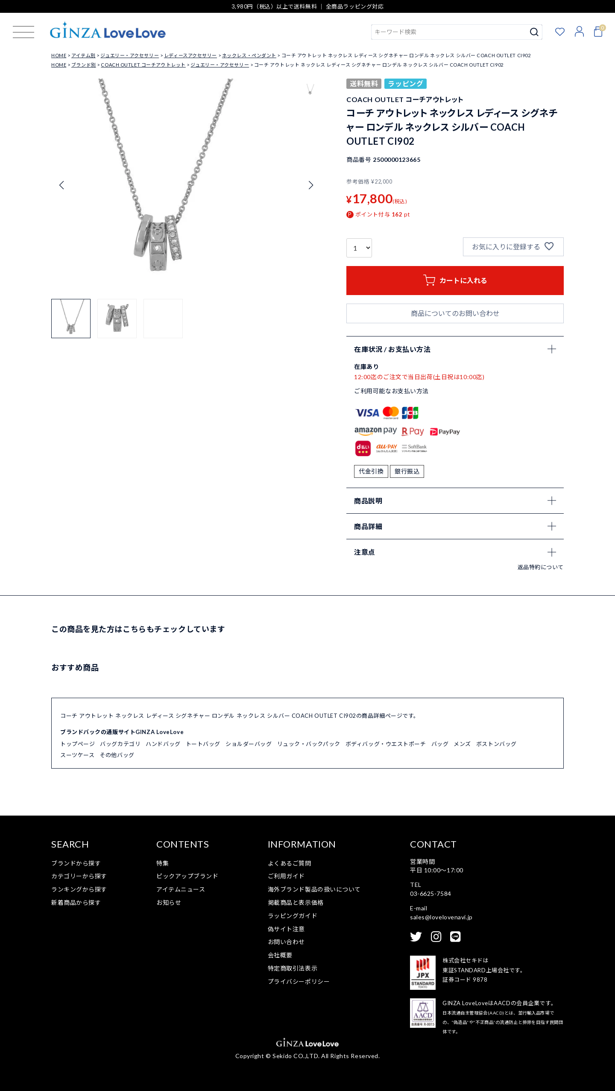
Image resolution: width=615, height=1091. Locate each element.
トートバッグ (203, 743)
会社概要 (280, 955)
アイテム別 (83, 55)
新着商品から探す (76, 902)
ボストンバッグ (496, 743)
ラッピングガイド (292, 915)
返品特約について (541, 567)
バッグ (440, 743)
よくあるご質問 (289, 863)
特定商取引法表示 (292, 968)
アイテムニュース (180, 889)
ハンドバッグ (163, 743)
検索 (534, 32)
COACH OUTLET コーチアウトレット (143, 64)
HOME (58, 55)
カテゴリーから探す (79, 876)
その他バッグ (117, 755)
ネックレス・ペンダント (249, 55)
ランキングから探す (79, 889)
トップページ (77, 743)
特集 (162, 863)
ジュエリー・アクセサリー (129, 55)
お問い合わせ (286, 941)
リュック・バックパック (308, 743)
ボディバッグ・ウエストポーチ (386, 743)
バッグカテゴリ (120, 743)
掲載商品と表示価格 (296, 902)
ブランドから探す (76, 863)
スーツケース (77, 755)
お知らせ (168, 902)
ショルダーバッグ (249, 743)
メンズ (462, 743)
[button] (71, 318)
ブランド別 (83, 64)
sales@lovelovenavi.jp (441, 917)
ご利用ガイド (286, 876)
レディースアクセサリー (190, 55)
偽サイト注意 (286, 929)
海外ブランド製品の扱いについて (314, 889)
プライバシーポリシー (299, 981)
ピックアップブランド (187, 876)
